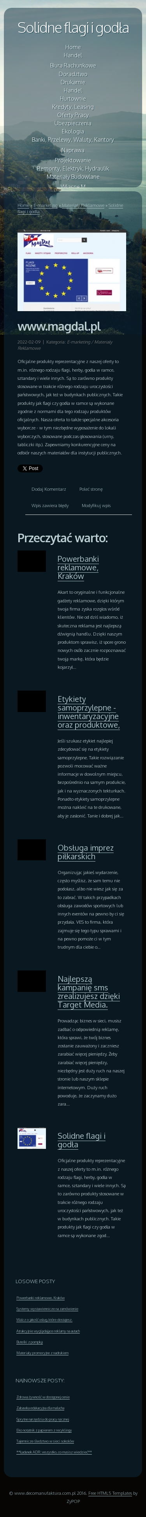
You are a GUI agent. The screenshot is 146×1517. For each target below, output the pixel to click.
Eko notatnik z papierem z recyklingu (44, 1430)
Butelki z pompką (29, 1341)
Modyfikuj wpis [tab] (96, 505)
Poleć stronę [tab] (91, 489)
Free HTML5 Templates (110, 1493)
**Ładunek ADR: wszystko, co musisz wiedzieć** (54, 1451)
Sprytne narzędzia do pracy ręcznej (42, 1419)
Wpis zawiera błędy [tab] (50, 505)
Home (23, 205)
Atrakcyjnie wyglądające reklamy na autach (48, 1330)
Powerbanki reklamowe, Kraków (78, 567)
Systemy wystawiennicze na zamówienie (47, 1308)
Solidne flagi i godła (73, 27)
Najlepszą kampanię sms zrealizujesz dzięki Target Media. (89, 992)
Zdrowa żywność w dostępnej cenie (43, 1396)
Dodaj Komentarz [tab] (49, 489)
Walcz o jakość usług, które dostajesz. (44, 1319)
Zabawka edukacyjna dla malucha (40, 1407)
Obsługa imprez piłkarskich (86, 851)
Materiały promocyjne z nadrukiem (42, 1352)
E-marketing (45, 205)
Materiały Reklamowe (83, 205)
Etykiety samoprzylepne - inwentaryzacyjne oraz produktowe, (89, 712)
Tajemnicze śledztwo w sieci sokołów (45, 1441)
